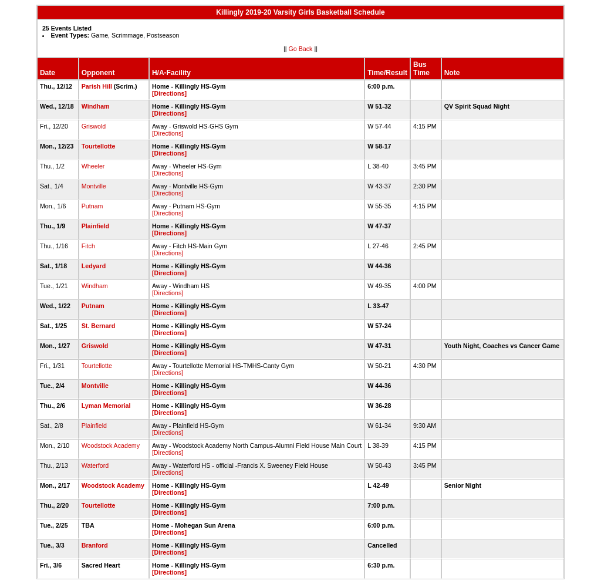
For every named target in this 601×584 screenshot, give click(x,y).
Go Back (301, 48)
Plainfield (95, 225)
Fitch (88, 245)
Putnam (92, 206)
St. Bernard (98, 325)
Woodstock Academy (111, 445)
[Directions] (169, 93)
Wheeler (93, 166)
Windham (96, 106)
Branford (95, 545)
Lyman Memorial (106, 405)
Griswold (94, 126)
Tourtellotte (99, 146)
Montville (94, 186)
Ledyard (94, 265)
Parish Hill (97, 86)
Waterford (95, 465)
